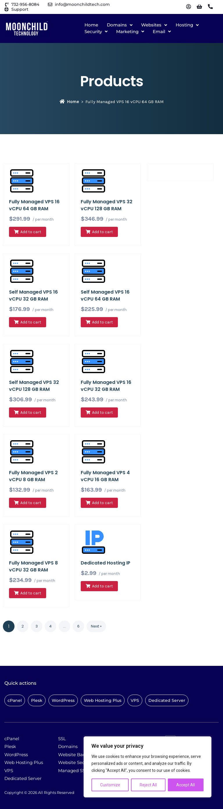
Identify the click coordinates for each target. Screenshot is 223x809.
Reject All (148, 785)
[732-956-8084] (6, 4)
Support (19, 9)
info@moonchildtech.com (82, 4)
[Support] (6, 9)
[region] (147, 766)
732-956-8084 (25, 4)
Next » (96, 626)
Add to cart (30, 231)
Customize (110, 785)
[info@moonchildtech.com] (50, 4)
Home (69, 101)
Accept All (185, 785)
